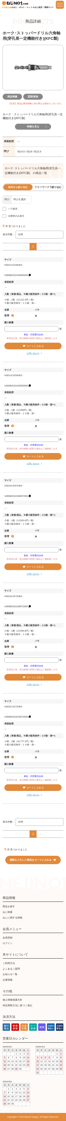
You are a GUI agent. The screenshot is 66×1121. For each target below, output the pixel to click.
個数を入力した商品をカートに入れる (33, 859)
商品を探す (9, 906)
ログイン (7, 943)
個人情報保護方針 (12, 999)
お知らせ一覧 (10, 974)
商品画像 (12, 96)
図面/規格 (33, 96)
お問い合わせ (33, 353)
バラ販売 (12, 208)
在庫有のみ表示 (16, 216)
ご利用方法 (9, 963)
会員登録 (7, 937)
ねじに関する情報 (12, 917)
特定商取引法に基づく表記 (17, 1005)
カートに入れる (33, 346)
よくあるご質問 (11, 968)
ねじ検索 (7, 912)
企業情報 (7, 979)
